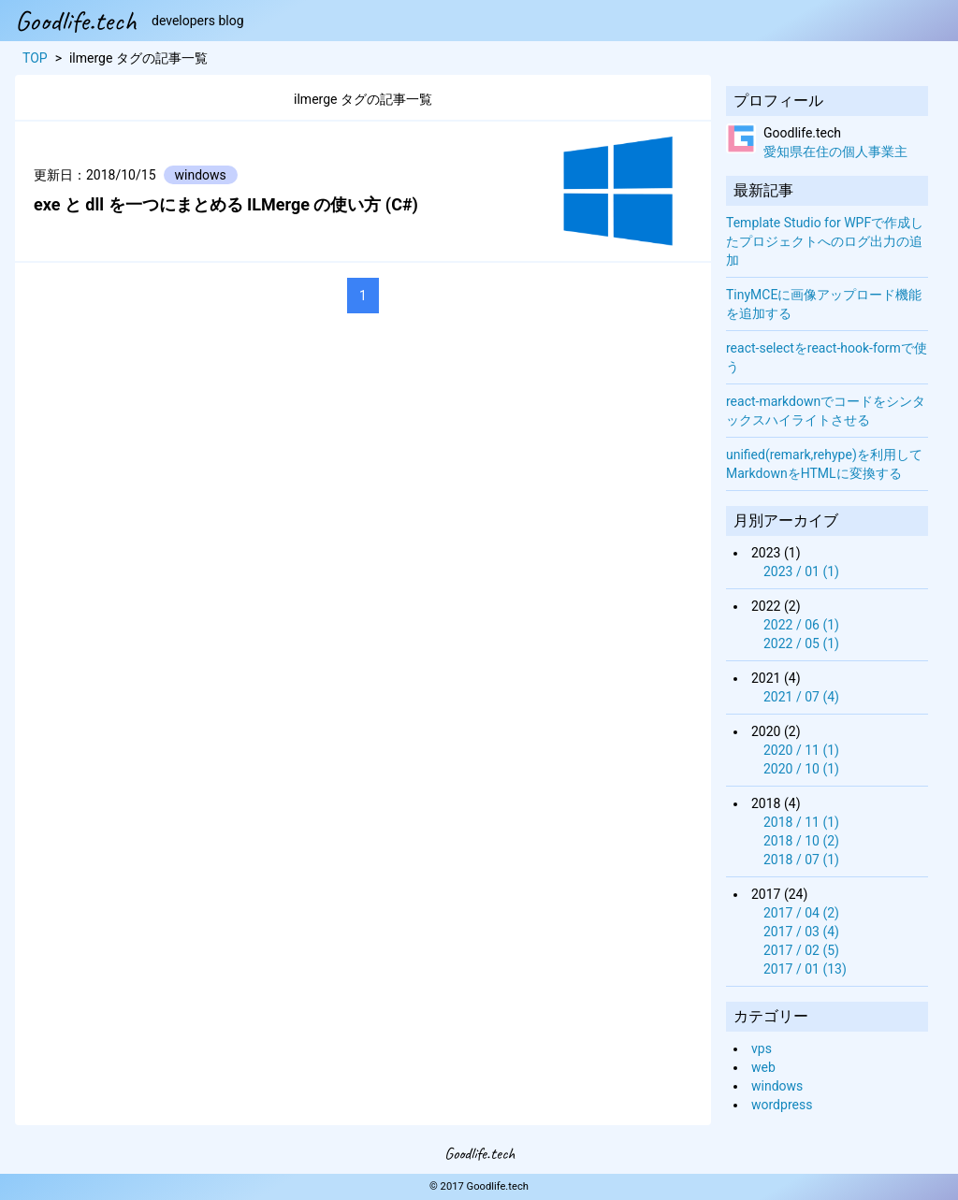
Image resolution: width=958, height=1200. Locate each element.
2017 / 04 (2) (801, 912)
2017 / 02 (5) (801, 950)
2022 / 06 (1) (801, 624)
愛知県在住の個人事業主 (835, 151)
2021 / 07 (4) (801, 696)
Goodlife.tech (76, 20)
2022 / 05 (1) (801, 643)
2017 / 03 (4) (801, 931)
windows (777, 1085)
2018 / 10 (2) (801, 840)
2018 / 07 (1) (801, 859)
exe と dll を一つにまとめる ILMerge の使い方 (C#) (226, 204)
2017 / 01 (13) (805, 968)
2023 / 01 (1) (801, 571)
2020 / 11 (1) (801, 750)
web (763, 1067)
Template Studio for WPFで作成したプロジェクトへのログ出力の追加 (824, 241)
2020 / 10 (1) (801, 768)
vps (761, 1048)
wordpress (781, 1104)
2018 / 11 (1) (801, 822)
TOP (35, 58)
